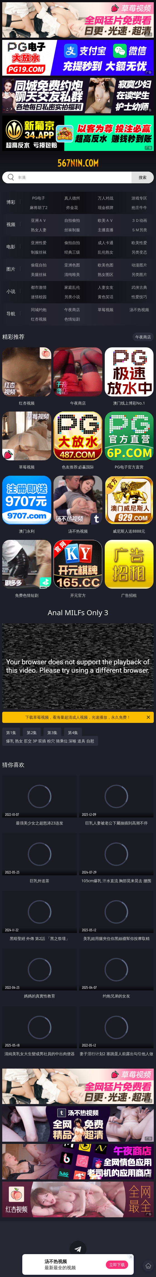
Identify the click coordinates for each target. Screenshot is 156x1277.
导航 (10, 314)
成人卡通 (105, 242)
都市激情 (39, 287)
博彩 (10, 202)
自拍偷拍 (72, 220)
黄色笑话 (105, 296)
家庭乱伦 (72, 287)
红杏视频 (39, 319)
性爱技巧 (139, 296)
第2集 (32, 732)
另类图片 (139, 274)
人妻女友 (105, 287)
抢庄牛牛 (139, 207)
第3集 (52, 732)
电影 (10, 247)
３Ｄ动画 (139, 220)
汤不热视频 (139, 309)
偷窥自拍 (39, 265)
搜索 (143, 177)
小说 (10, 291)
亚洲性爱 (39, 242)
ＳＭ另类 (139, 229)
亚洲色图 (72, 265)
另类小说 (72, 296)
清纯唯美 (72, 274)
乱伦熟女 (105, 252)
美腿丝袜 (39, 274)
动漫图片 (139, 265)
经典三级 (72, 252)
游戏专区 (139, 198)
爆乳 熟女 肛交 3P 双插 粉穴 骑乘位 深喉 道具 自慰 (50, 741)
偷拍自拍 (72, 242)
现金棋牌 (105, 207)
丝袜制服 (72, 229)
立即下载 (117, 1264)
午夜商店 (72, 309)
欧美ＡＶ (105, 220)
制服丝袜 (39, 252)
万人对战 (105, 198)
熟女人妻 (39, 229)
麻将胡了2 (39, 207)
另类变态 (139, 252)
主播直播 (105, 229)
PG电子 (38, 198)
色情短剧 (72, 319)
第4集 (73, 732)
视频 (10, 224)
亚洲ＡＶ (39, 220)
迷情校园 (39, 296)
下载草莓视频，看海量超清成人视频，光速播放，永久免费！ (88, 717)
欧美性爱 (139, 242)
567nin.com (78, 163)
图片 (10, 269)
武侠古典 (139, 287)
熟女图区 (105, 274)
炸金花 (72, 207)
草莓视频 (105, 309)
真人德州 (72, 198)
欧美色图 (105, 265)
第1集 (11, 732)
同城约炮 (39, 309)
